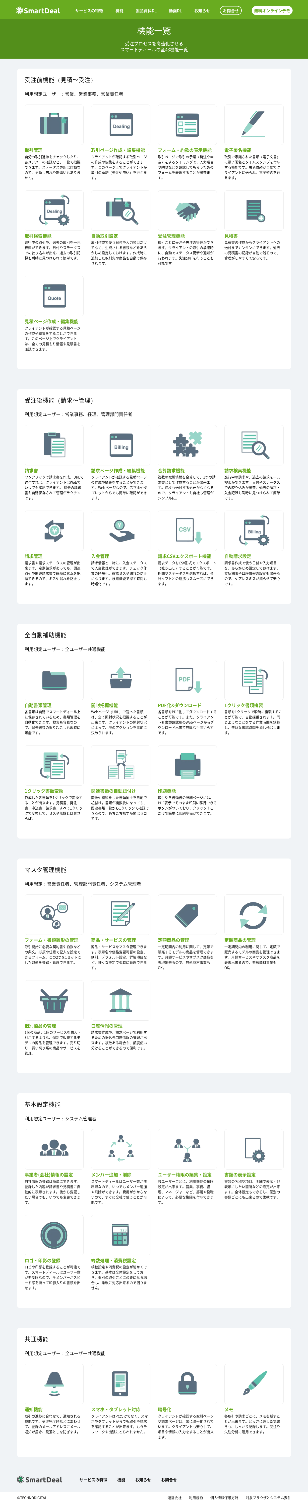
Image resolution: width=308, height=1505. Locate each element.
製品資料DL (146, 10)
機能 (120, 10)
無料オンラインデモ (270, 10)
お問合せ (230, 10)
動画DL (175, 10)
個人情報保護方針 (224, 1499)
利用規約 (196, 1499)
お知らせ (202, 10)
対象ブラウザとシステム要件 (268, 1499)
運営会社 (175, 1499)
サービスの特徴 (91, 10)
